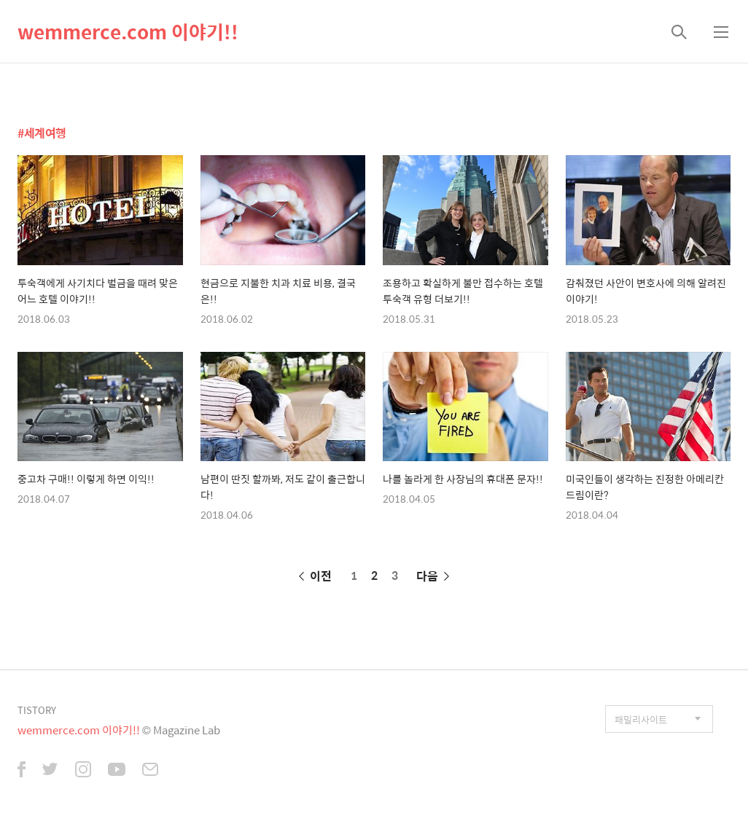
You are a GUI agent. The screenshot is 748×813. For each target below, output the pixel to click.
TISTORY (36, 710)
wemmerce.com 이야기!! (127, 31)
